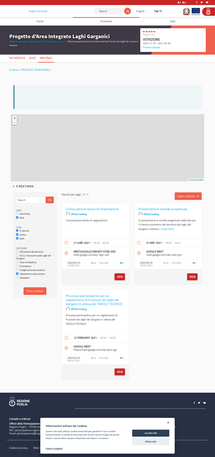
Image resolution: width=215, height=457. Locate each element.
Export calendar (188, 196)
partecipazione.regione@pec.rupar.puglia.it (39, 430)
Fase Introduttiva (26, 262)
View (120, 277)
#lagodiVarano (55, 41)
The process (17, 58)
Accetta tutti (151, 433)
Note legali (39, 448)
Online (21, 234)
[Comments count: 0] (122, 263)
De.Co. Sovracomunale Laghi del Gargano (33, 257)
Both (20, 238)
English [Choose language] (140, 11)
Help (172, 21)
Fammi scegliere (54, 448)
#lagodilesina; (38, 41)
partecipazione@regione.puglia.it (35, 433)
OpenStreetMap (196, 180)
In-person (22, 230)
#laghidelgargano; (19, 41)
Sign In (158, 11)
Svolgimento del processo (30, 270)
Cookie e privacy (18, 448)
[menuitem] (142, 11)
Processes (106, 21)
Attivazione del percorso (29, 251)
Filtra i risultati (35, 291)
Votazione (22, 277)
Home (40, 21)
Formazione (23, 266)
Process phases (151, 47)
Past (20, 217)
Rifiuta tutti (150, 441)
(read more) (167, 229)
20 (83, 194)
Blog (32, 58)
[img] (10, 70)
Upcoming (23, 213)
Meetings (46, 58)
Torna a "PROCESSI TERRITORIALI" (30, 70)
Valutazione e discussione (30, 274)
